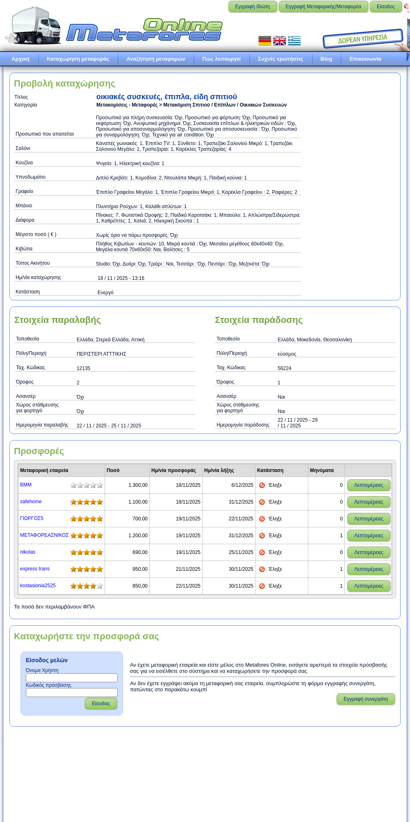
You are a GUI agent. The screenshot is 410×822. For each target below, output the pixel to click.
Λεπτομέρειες (368, 485)
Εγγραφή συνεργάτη (366, 699)
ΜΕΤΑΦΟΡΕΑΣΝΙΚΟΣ (44, 535)
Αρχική (20, 59)
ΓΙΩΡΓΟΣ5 (31, 518)
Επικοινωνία (365, 59)
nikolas (27, 552)
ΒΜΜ (26, 485)
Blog (327, 59)
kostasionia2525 (38, 585)
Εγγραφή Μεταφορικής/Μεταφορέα (324, 6)
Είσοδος (386, 6)
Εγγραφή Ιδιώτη (252, 6)
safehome (31, 501)
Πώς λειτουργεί (221, 59)
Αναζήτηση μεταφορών (155, 59)
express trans (35, 569)
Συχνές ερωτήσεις (280, 59)
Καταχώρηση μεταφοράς (78, 59)
